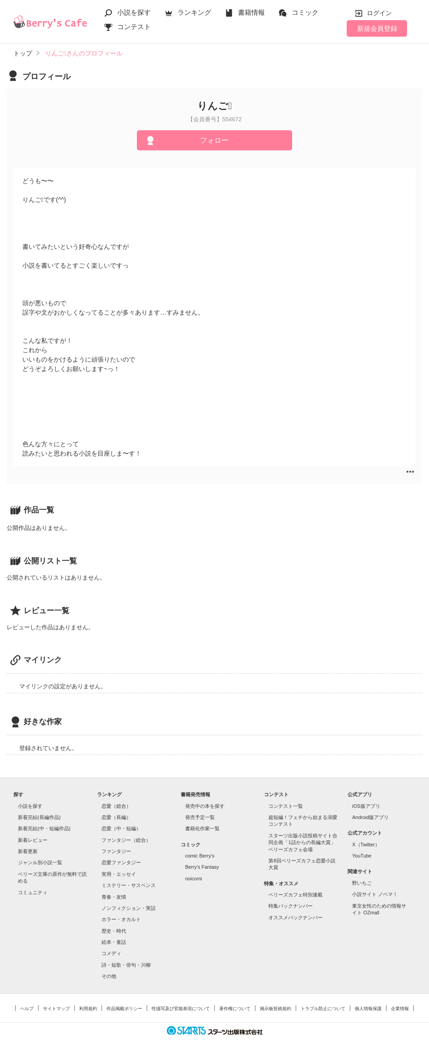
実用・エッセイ (119, 874)
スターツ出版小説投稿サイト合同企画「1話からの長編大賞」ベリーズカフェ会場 (302, 842)
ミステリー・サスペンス (129, 885)
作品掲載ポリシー (124, 1008)
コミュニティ (32, 892)
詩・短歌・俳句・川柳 (126, 965)
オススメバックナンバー (295, 917)
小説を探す (134, 12)
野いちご (362, 883)
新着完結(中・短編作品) (44, 828)
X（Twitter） (366, 844)
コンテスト (134, 26)
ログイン (379, 13)
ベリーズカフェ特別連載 (295, 894)
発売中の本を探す (205, 806)
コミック (305, 12)
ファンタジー (116, 851)
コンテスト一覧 (285, 806)
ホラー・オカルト (121, 919)
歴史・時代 (114, 931)
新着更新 (28, 851)
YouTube (361, 855)
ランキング (194, 12)
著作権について (235, 1008)
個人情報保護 (368, 1008)
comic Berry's (200, 855)
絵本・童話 (114, 942)
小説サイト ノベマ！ (375, 894)
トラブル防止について (323, 1008)
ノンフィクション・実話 (129, 908)
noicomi (193, 878)
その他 (109, 976)
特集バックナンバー (290, 906)
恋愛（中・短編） (121, 828)
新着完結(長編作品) (39, 817)
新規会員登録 (377, 28)
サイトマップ (56, 1008)
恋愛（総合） (116, 806)
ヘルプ (27, 1008)
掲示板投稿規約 (275, 1008)
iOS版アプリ (366, 806)
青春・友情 (114, 897)
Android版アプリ (370, 817)
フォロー (214, 140)
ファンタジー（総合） (126, 840)
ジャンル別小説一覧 (40, 862)
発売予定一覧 (200, 817)
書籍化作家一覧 (202, 828)
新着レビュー (32, 840)
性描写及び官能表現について (181, 1008)
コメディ (111, 953)
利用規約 (88, 1008)
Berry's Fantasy (202, 867)
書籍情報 (251, 12)
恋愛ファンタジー (121, 862)
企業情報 (400, 1008)
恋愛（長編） (116, 817)
